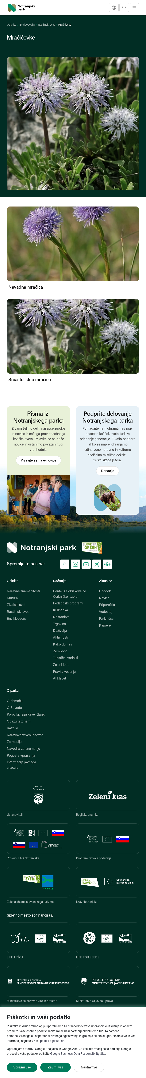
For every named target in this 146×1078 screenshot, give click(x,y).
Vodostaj (105, 612)
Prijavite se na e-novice (38, 460)
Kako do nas (62, 644)
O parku (13, 691)
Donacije (107, 471)
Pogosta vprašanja (21, 756)
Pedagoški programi (68, 603)
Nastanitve (61, 617)
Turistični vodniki (65, 658)
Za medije (14, 742)
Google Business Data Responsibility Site (77, 1053)
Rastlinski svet (46, 24)
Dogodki (105, 591)
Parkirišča (106, 619)
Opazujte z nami (19, 721)
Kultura (12, 598)
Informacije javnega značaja (21, 765)
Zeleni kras (61, 665)
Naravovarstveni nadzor (25, 735)
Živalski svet (16, 605)
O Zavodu (14, 708)
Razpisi (12, 728)
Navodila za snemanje (23, 749)
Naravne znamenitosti (23, 591)
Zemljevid (60, 651)
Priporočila (107, 605)
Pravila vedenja (64, 672)
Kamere (105, 626)
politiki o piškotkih (52, 1041)
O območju (15, 701)
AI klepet (59, 678)
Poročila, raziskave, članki (26, 715)
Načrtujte (60, 581)
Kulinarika (60, 610)
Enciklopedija (27, 24)
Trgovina (59, 624)
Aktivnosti (60, 638)
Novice (104, 598)
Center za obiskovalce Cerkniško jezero (69, 594)
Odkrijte (11, 24)
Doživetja (60, 631)
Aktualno (105, 581)
